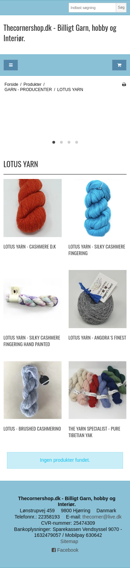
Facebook (65, 550)
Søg (121, 7)
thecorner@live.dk (102, 517)
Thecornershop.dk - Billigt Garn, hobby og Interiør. (59, 32)
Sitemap (69, 541)
